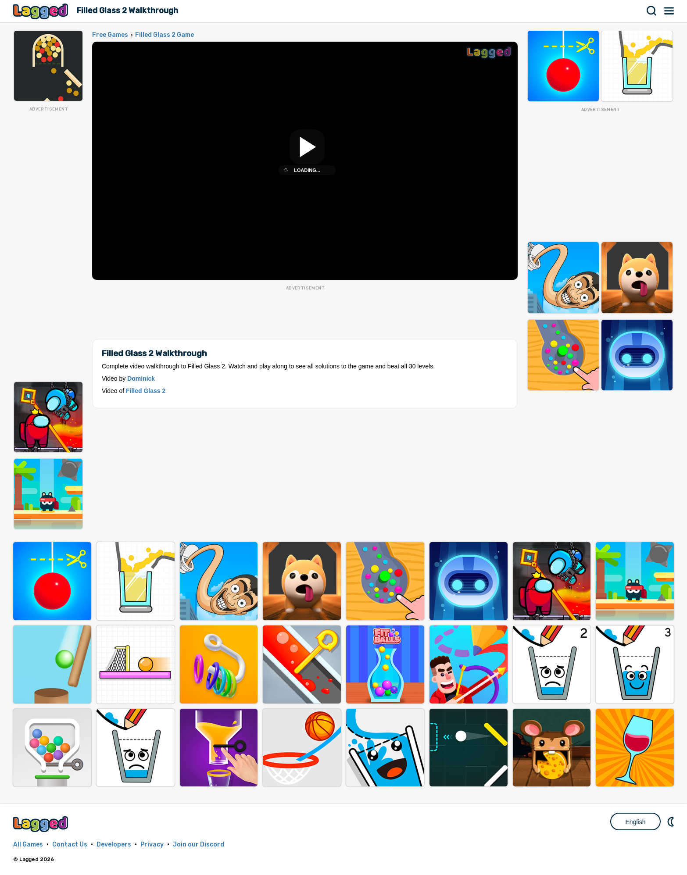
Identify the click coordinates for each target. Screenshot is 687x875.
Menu (669, 11)
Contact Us (69, 844)
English (636, 821)
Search (652, 11)
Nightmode (671, 821)
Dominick (141, 378)
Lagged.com (41, 824)
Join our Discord (198, 844)
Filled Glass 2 (145, 390)
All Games (28, 844)
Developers (114, 844)
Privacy (152, 844)
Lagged (41, 11)
